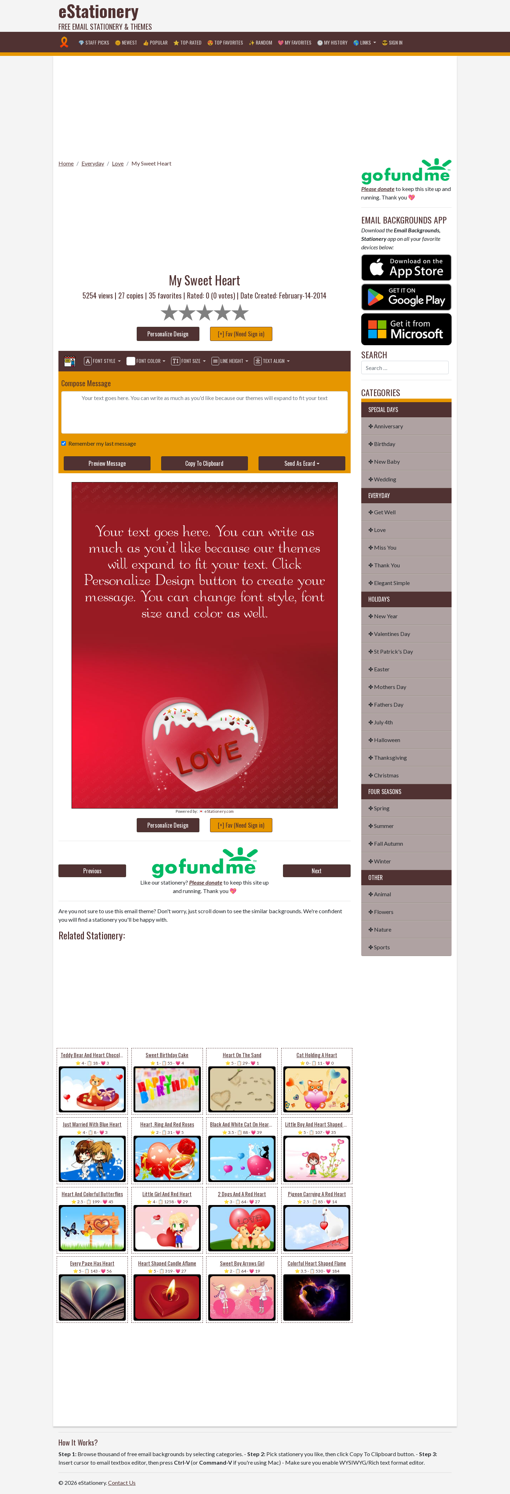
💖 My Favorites (294, 42)
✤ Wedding (382, 479)
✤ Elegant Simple (389, 582)
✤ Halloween (384, 739)
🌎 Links (362, 42)
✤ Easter (379, 669)
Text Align (269, 361)
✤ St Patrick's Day (390, 651)
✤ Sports (379, 947)
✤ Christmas (383, 775)
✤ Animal (379, 894)
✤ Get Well (382, 512)
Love (118, 163)
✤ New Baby (384, 461)
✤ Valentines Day (389, 633)
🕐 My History (332, 42)
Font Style (100, 361)
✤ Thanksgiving (387, 757)
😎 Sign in (392, 42)
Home (66, 163)
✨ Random (260, 42)
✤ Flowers (380, 911)
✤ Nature (379, 929)
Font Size (186, 361)
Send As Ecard (299, 463)
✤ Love (377, 529)
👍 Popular (155, 42)
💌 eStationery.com (216, 811)
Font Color (144, 361)
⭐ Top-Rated (187, 42)
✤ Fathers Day (385, 704)
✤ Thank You (384, 565)
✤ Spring (379, 808)
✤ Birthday (381, 443)
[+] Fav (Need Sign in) (241, 334)
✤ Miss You (382, 547)
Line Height (227, 361)
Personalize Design (167, 334)
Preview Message (107, 463)
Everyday (92, 163)
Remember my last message (101, 443)
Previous (92, 871)
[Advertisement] (323, 16)
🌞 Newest (126, 42)
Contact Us (122, 1482)
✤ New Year (383, 616)
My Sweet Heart (151, 163)
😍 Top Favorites (225, 42)
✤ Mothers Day (387, 686)
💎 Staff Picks (93, 42)
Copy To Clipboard (204, 463)
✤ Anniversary (385, 426)
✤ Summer (381, 825)
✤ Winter (379, 861)
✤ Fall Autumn (385, 843)
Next (317, 871)
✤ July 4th (380, 722)
